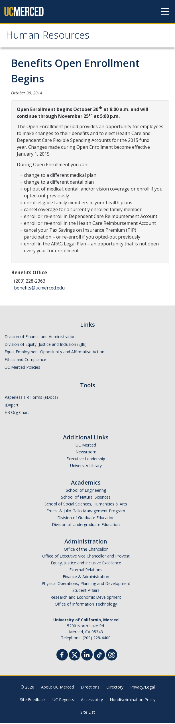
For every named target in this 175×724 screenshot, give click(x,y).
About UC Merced (57, 688)
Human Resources (49, 37)
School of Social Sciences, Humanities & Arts (85, 504)
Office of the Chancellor (86, 550)
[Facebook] (62, 656)
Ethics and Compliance (25, 360)
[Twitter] (74, 654)
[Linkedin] (86, 656)
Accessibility (92, 700)
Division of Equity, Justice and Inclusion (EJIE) (46, 345)
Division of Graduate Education (86, 518)
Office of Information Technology (86, 605)
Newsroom (86, 452)
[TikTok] (99, 654)
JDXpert (12, 405)
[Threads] (111, 654)
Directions (90, 688)
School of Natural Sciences (86, 498)
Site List (87, 713)
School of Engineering (86, 491)
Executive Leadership (85, 459)
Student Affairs (85, 591)
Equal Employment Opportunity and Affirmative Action (54, 352)
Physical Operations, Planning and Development (86, 584)
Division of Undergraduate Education (86, 525)
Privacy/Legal (142, 688)
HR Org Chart (17, 413)
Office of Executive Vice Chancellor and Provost (86, 557)
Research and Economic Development (85, 598)
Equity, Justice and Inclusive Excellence (86, 563)
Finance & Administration (86, 577)
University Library (86, 466)
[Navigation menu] (165, 11)
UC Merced (86, 446)
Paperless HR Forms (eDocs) (31, 397)
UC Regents (63, 700)
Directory (114, 688)
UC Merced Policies (22, 367)
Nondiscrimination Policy (132, 700)
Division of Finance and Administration (40, 337)
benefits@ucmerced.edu (39, 288)
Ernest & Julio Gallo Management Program (85, 511)
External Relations (85, 570)
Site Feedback (33, 700)
